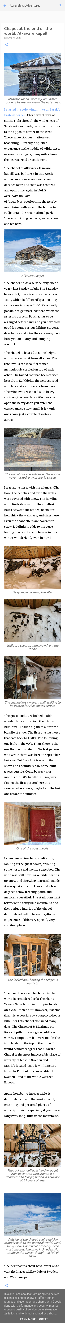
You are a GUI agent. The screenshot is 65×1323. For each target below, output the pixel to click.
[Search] (60, 5)
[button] (6, 45)
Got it (43, 1319)
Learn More (27, 1319)
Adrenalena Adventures (25, 5)
